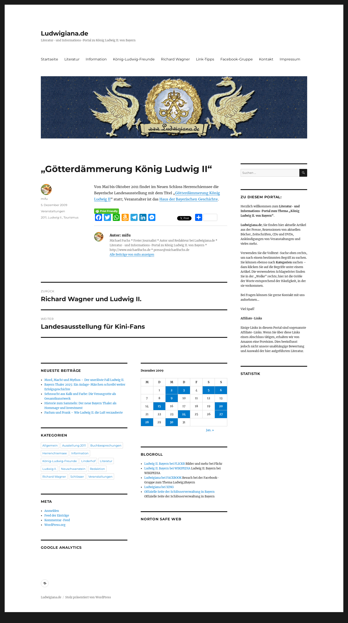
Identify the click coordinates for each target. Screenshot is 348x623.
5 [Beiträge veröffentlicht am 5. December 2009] (209, 390)
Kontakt (266, 59)
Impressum (290, 59)
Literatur (71, 59)
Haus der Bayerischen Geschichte (188, 199)
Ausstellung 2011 (74, 445)
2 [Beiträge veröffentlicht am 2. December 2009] (171, 390)
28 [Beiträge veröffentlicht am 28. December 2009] (147, 422)
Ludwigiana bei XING (159, 487)
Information (96, 59)
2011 (44, 217)
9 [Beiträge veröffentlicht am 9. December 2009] (172, 398)
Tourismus (70, 217)
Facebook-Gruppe (236, 59)
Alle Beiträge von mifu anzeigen (132, 254)
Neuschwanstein (73, 469)
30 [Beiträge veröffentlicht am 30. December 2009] (171, 422)
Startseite (49, 59)
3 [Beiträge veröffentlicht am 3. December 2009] (184, 390)
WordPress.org (54, 525)
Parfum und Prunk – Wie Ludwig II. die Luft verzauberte (83, 413)
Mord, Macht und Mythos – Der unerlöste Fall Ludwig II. (84, 380)
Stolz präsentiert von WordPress (88, 597)
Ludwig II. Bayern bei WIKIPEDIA (167, 468)
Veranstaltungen (53, 211)
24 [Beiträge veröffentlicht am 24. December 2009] (184, 414)
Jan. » (210, 430)
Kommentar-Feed (57, 520)
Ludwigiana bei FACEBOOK (163, 478)
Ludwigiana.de (64, 33)
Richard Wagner (175, 59)
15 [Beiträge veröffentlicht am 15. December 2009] (159, 406)
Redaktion (97, 469)
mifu (44, 198)
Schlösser (77, 476)
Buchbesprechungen (105, 445)
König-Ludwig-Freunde (134, 59)
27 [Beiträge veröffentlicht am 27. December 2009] (221, 414)
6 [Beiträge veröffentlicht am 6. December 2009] (221, 390)
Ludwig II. (55, 217)
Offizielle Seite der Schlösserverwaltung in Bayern (179, 492)
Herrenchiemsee (54, 453)
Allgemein (50, 445)
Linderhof (88, 461)
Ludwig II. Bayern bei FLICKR (164, 464)
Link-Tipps (205, 59)
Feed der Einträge (56, 515)
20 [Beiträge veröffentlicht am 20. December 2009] (221, 406)
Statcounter (10, 620)
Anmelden (51, 511)
